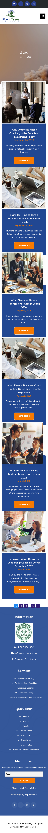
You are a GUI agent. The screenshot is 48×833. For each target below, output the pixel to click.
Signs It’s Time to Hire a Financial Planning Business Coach (24, 218)
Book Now (26, 740)
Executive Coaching (25, 688)
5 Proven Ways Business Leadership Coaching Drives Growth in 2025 (24, 562)
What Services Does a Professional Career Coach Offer (24, 303)
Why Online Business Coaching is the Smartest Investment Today (24, 133)
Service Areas (26, 730)
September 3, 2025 (24, 225)
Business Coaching (26, 678)
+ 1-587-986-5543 (25, 647)
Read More (24, 160)
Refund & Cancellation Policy (26, 749)
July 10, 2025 (24, 481)
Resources (26, 735)
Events (26, 726)
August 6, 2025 (24, 310)
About (26, 721)
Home (19, 57)
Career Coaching (26, 692)
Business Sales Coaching (26, 683)
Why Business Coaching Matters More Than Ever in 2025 (24, 474)
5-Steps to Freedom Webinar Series (26, 697)
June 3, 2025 (24, 569)
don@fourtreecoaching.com (25, 653)
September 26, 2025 (24, 140)
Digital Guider (31, 826)
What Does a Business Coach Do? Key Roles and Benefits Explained (24, 389)
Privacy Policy (26, 745)
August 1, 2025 (24, 396)
